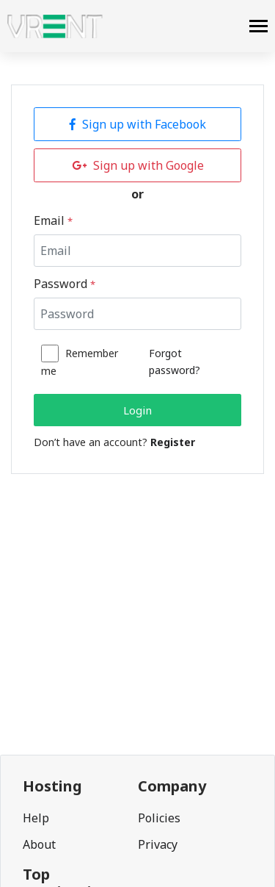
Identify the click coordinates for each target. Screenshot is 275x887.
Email (53, 220)
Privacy (157, 844)
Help (36, 818)
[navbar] (258, 27)
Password (64, 284)
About (39, 844)
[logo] (55, 26)
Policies (159, 818)
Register (172, 442)
